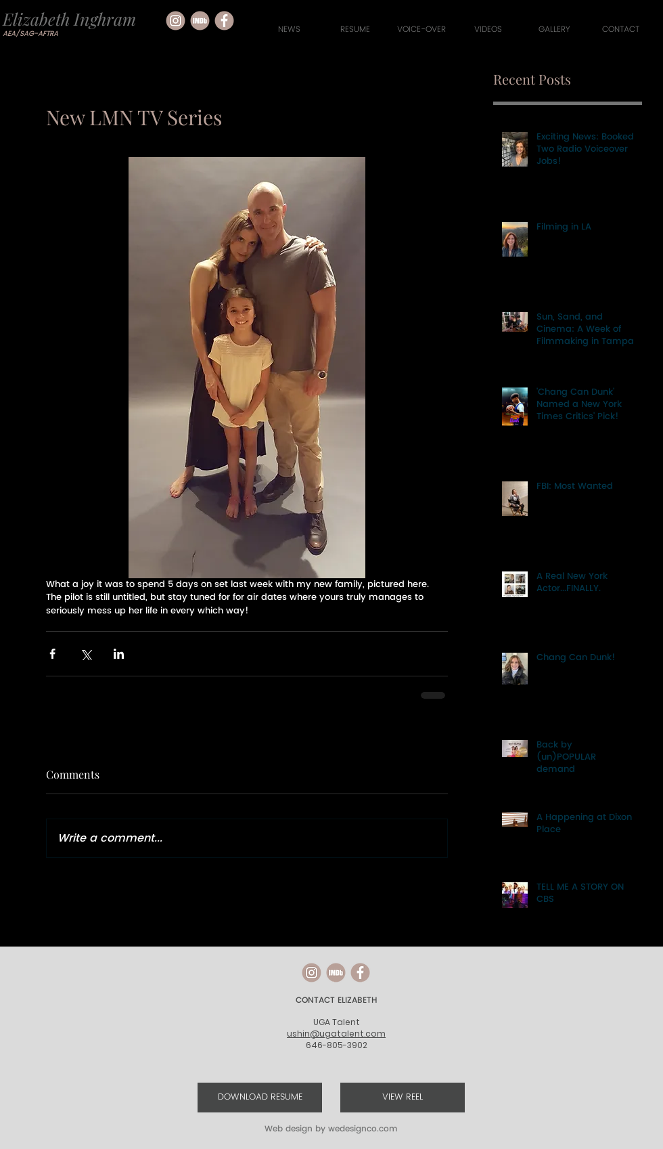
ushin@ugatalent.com (336, 1033)
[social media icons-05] (175, 20)
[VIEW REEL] (402, 1097)
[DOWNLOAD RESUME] (260, 1097)
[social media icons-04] (199, 20)
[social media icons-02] (224, 20)
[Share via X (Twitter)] (85, 653)
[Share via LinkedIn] (118, 653)
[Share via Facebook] (52, 653)
